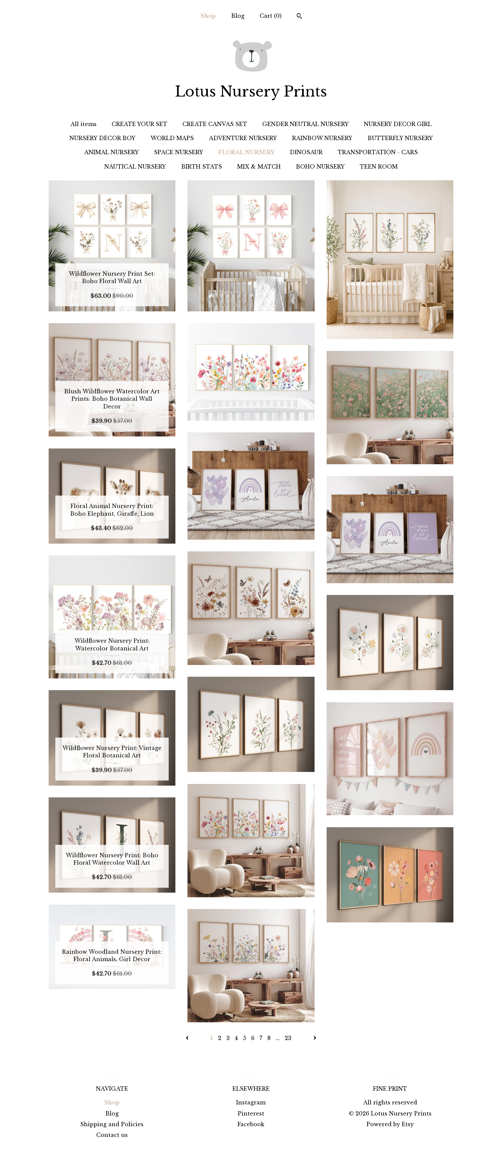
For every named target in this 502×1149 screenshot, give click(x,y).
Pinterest (251, 1113)
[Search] (299, 16)
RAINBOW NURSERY (322, 138)
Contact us (112, 1135)
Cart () (271, 15)
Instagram (251, 1102)
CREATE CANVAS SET (214, 124)
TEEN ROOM (379, 166)
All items (83, 124)
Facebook (250, 1124)
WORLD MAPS (172, 138)
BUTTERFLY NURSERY (400, 138)
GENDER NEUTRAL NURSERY (305, 124)
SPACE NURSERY (178, 152)
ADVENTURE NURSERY (243, 138)
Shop (208, 15)
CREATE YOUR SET (139, 124)
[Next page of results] (315, 1038)
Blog (237, 15)
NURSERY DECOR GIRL (398, 124)
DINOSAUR (306, 152)
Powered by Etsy (390, 1124)
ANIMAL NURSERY (111, 152)
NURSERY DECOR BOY (102, 138)
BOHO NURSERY (320, 166)
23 (288, 1038)
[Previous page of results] (187, 1038)
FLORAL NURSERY (246, 152)
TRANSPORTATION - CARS (378, 152)
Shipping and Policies (112, 1124)
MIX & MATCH (259, 166)
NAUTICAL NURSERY (135, 166)
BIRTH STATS (201, 166)
